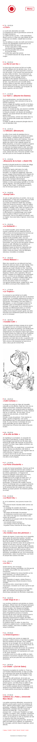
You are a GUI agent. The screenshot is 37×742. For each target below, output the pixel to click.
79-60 (14, 730)
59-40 (18, 730)
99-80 (9, 730)
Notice (5, 730)
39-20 (22, 730)
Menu (29, 9)
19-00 (26, 730)
